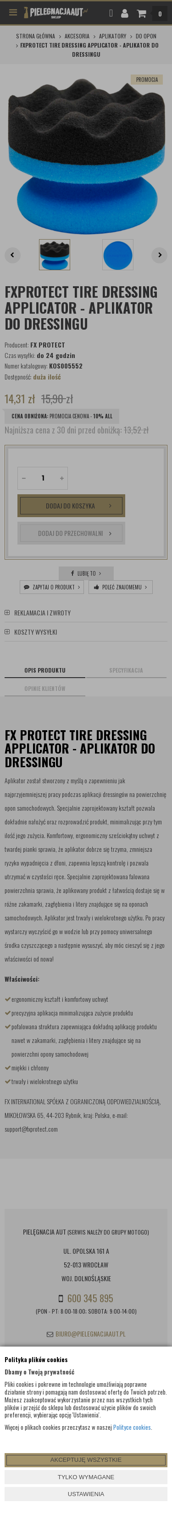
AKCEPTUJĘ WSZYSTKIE (86, 1459)
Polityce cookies (132, 1427)
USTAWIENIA (86, 1494)
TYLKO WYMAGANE (86, 1477)
